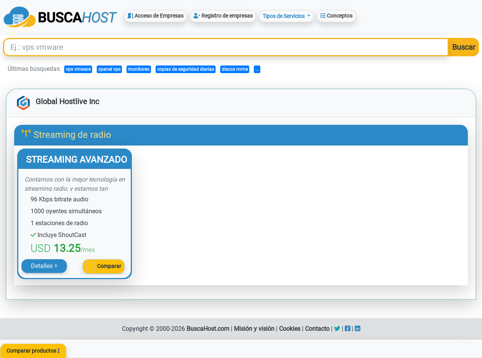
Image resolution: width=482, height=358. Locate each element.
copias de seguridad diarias (185, 69)
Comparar (109, 266)
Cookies (289, 328)
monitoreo (138, 69)
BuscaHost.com (208, 328)
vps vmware (78, 69)
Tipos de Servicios (284, 16)
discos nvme (235, 69)
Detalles (44, 266)
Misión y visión (254, 328)
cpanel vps (109, 69)
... (257, 69)
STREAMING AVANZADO (76, 159)
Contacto (317, 328)
